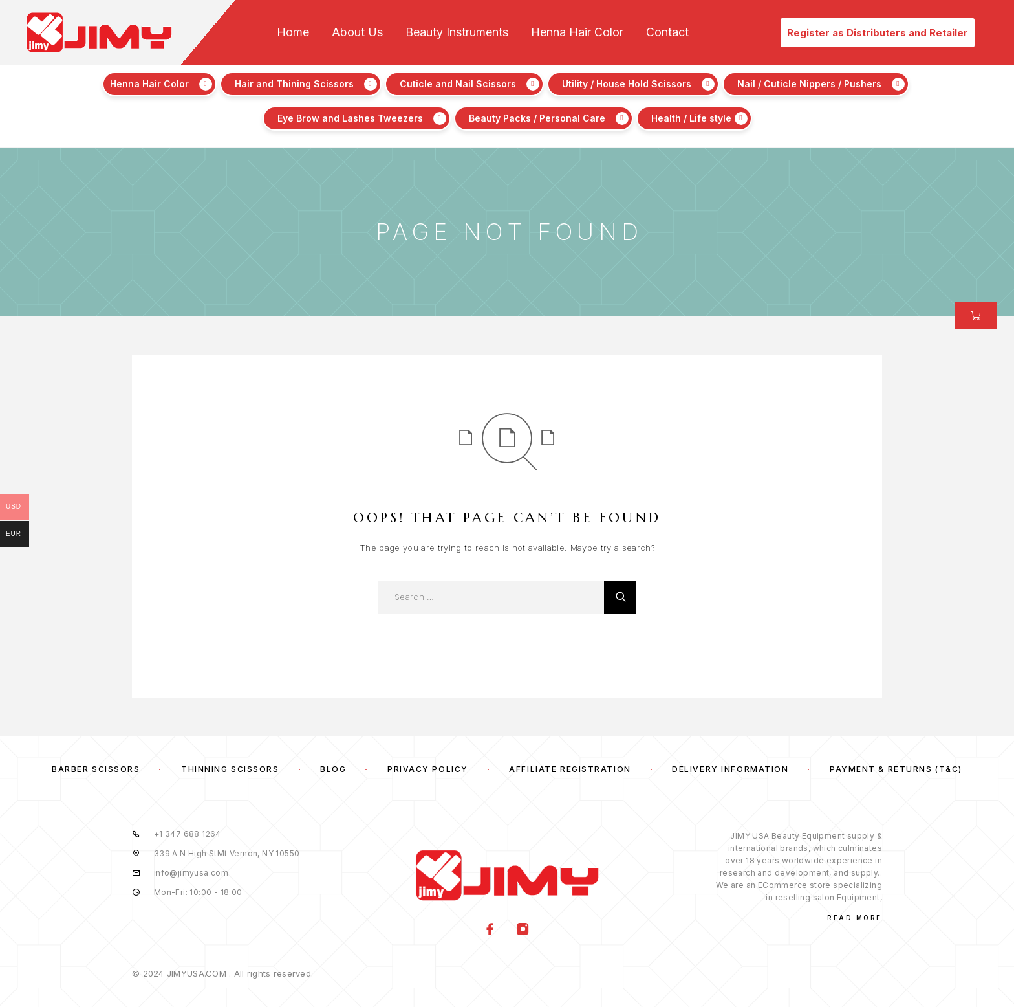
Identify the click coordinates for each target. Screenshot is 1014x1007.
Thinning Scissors (230, 769)
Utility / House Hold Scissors (626, 83)
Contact (667, 32)
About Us (357, 32)
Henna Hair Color (577, 32)
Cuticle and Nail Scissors (458, 83)
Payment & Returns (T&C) (896, 769)
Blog (333, 769)
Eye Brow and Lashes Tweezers (350, 118)
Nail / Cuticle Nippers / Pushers (809, 83)
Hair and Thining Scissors (294, 83)
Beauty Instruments (456, 32)
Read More (854, 918)
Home (293, 32)
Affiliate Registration (570, 769)
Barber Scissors (96, 769)
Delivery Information (730, 769)
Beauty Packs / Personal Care (537, 118)
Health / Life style (691, 118)
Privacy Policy (427, 769)
